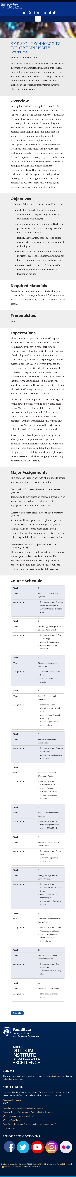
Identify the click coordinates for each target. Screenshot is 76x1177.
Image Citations (51, 1095)
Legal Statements (18, 1167)
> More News (9, 1128)
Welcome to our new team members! (18, 1116)
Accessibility (61, 1164)
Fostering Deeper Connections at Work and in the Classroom (28, 1112)
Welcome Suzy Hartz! (11, 1120)
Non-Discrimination (48, 1164)
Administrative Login (12, 1100)
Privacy (36, 1164)
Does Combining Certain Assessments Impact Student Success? (29, 1124)
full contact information (13, 1079)
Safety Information (33, 1167)
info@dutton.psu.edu (56, 1076)
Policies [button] (17, 1013)
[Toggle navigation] (38, 19)
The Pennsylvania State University (13, 1164)
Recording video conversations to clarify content (23, 1108)
